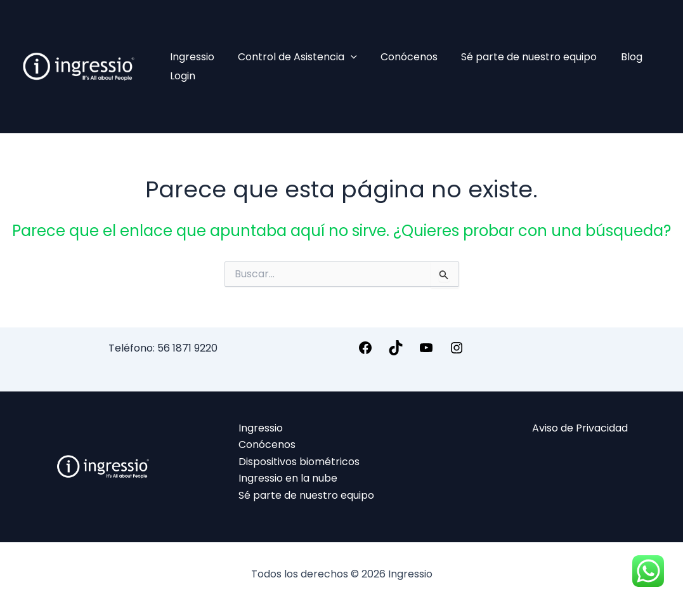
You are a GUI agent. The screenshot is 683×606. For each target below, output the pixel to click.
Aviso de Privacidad (580, 428)
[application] (345, 57)
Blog (616, 56)
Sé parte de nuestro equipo (517, 56)
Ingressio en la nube (287, 478)
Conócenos (400, 56)
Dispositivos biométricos (299, 461)
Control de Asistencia (292, 57)
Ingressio (190, 56)
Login (180, 76)
